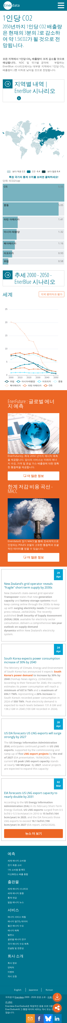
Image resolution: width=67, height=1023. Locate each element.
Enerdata (19, 997)
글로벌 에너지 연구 (17, 939)
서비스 (13, 909)
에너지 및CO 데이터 (18, 921)
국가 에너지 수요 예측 (18, 943)
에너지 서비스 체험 (17, 916)
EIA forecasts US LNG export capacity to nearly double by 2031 (30, 795)
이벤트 (11, 971)
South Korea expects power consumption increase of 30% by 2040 (32, 660)
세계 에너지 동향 (16, 893)
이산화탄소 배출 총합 (18, 874)
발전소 (11, 934)
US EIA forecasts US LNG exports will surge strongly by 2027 (32, 735)
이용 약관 (52, 997)
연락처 (11, 967)
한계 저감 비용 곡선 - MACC (30, 488)
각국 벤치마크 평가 (51, 294)
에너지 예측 (13, 930)
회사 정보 (12, 962)
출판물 (13, 881)
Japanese (33, 989)
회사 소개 (15, 955)
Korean (49, 989)
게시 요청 (12, 976)
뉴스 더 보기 (33, 833)
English (17, 989)
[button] (61, 5)
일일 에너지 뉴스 (16, 902)
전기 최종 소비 (15, 865)
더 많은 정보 (33, 476)
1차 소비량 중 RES (16, 869)
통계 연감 (12, 897)
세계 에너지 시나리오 (18, 888)
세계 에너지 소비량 (17, 860)
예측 (11, 853)
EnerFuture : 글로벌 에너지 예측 (31, 403)
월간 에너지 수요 (16, 925)
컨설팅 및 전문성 (16, 948)
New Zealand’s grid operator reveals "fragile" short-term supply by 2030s (28, 585)
